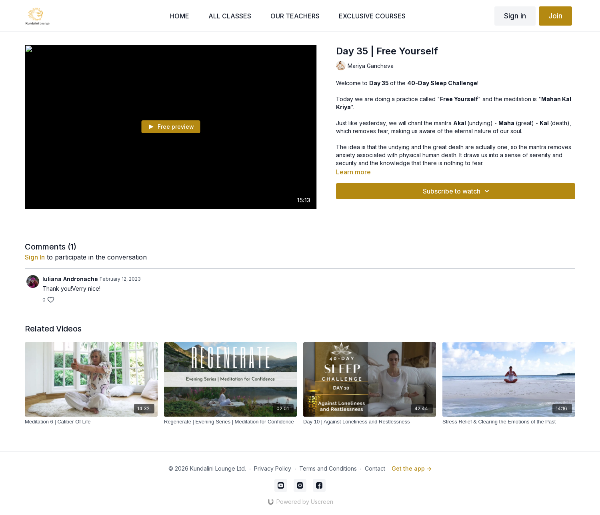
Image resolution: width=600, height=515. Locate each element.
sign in (35, 257)
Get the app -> (412, 468)
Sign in (515, 16)
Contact (375, 468)
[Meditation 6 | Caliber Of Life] (91, 422)
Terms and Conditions (328, 468)
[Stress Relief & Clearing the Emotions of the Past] (508, 422)
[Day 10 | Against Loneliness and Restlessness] (369, 422)
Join (555, 16)
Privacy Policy (272, 468)
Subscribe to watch (457, 191)
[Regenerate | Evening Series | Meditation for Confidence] (230, 422)
